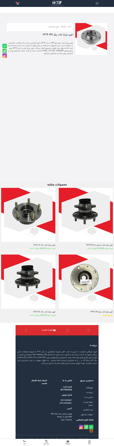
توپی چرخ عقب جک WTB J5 (44, 245)
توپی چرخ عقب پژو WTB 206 (101, 312)
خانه (69, 27)
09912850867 (66, 400)
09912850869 (65, 403)
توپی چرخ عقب (53, 27)
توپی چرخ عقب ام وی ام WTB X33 (99, 245)
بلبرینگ (63, 27)
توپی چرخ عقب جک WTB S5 (44, 312)
